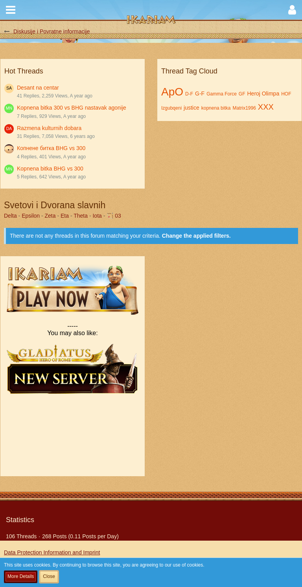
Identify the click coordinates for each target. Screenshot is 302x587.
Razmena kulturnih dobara (49, 128)
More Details (20, 576)
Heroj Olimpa (263, 93)
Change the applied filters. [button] (196, 236)
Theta (81, 216)
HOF (286, 94)
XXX (266, 107)
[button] (10, 10)
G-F (199, 93)
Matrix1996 (244, 108)
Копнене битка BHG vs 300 (51, 148)
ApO (172, 92)
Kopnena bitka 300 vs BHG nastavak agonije (71, 108)
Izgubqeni (171, 108)
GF (242, 94)
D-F (189, 94)
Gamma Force (221, 94)
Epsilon (31, 216)
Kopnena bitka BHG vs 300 (50, 168)
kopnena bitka (216, 108)
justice (191, 108)
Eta (65, 216)
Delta (10, 216)
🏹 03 (114, 216)
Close (49, 576)
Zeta (50, 216)
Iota (96, 216)
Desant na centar (38, 87)
